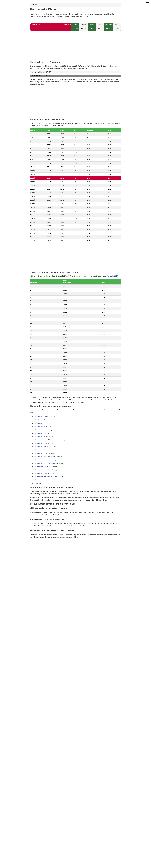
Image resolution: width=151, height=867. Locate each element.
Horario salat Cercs (41, 443)
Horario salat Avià (40, 427)
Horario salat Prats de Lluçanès (45, 456)
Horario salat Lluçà (40, 453)
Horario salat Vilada (41, 437)
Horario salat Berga (41, 433)
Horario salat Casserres (42, 430)
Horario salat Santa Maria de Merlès (46, 440)
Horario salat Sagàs (41, 420)
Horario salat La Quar (41, 423)
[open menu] (147, 3)
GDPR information (36, 547)
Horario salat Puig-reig (42, 446)
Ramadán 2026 (112, 276)
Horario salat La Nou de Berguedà (46, 463)
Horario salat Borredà (41, 450)
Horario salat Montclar (42, 460)
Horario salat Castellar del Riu (44, 480)
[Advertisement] (75, 47)
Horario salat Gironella (42, 417)
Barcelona (37, 483)
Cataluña (34, 4)
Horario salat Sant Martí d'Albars (45, 476)
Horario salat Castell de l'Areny (45, 470)
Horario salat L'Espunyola (43, 466)
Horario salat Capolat (41, 473)
